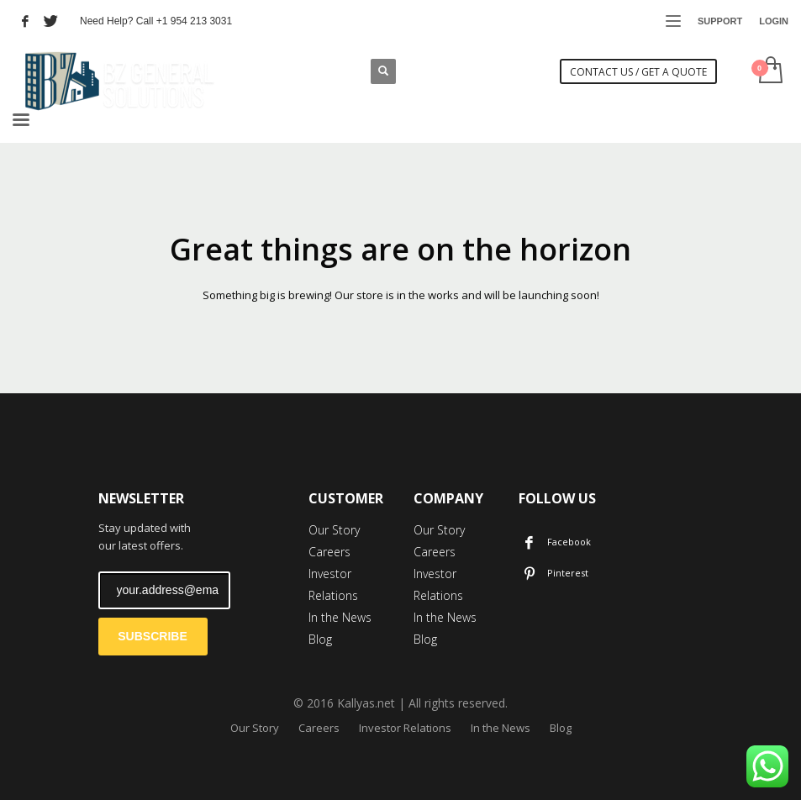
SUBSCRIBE (152, 636)
